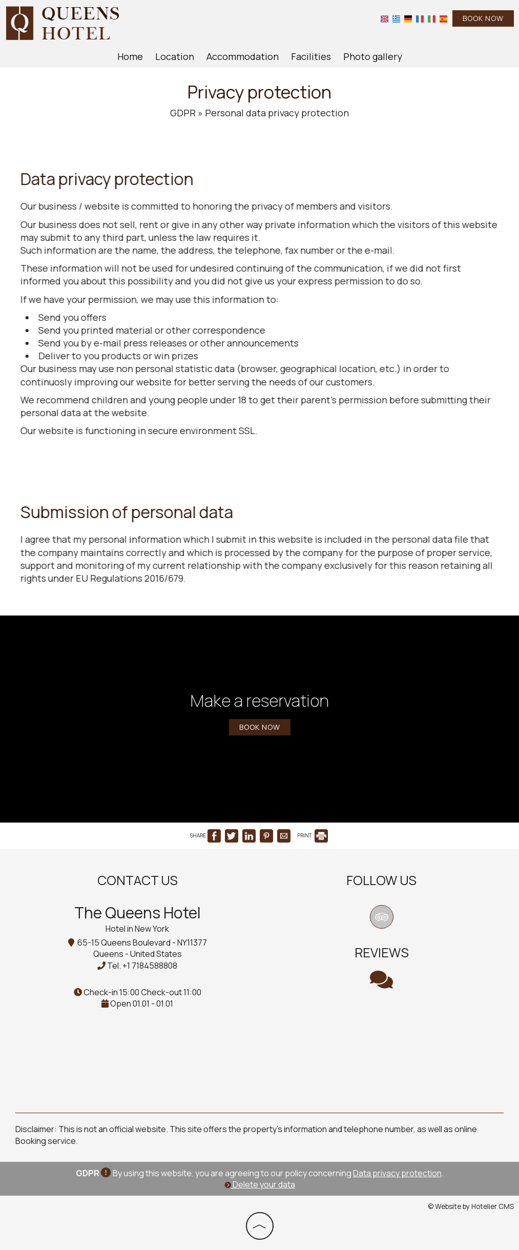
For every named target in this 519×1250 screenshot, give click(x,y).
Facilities (311, 56)
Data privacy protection (397, 1173)
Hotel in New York (137, 928)
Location (174, 56)
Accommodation (242, 56)
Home (130, 56)
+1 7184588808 (149, 965)
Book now (483, 18)
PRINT (312, 835)
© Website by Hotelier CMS (471, 1206)
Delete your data (259, 1184)
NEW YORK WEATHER (382, 1043)
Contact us (137, 880)
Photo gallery (372, 56)
